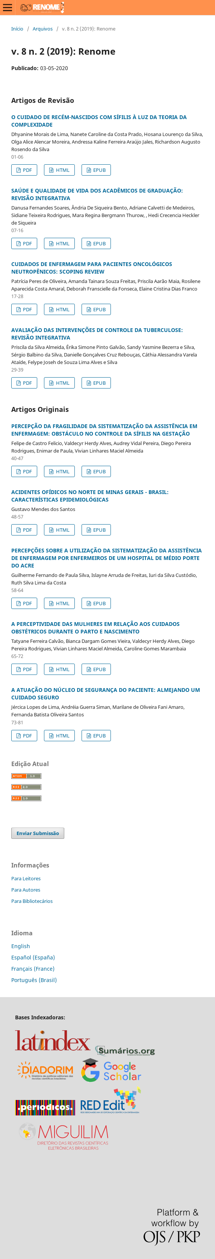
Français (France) (33, 968)
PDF (27, 170)
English (20, 946)
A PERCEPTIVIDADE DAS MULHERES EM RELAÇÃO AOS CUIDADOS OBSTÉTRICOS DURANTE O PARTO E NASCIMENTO (95, 627)
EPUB (99, 170)
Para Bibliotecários (32, 901)
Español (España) (33, 957)
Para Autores (25, 889)
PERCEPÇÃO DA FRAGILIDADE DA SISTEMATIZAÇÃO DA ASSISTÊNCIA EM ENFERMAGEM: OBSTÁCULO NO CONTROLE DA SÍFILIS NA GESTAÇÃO (104, 429)
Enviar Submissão (38, 833)
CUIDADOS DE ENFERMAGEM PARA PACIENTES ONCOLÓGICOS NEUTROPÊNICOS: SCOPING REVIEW (91, 267)
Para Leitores (26, 878)
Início (17, 28)
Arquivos (43, 28)
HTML (62, 170)
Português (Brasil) (34, 980)
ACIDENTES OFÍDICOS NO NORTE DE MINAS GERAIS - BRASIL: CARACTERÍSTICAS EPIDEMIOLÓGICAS (90, 495)
